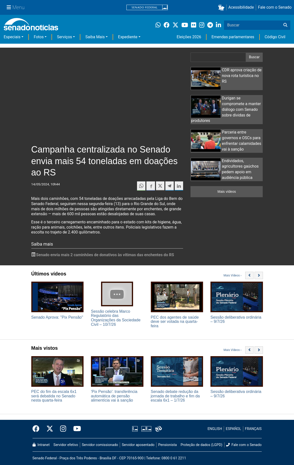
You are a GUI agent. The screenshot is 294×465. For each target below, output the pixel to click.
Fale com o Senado (275, 7)
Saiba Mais (95, 37)
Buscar (254, 57)
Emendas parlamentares (232, 37)
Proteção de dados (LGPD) (202, 445)
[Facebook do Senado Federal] (38, 429)
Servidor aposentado (138, 445)
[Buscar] (285, 25)
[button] (222, 7)
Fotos (39, 37)
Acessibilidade (241, 7)
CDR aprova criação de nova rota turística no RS (241, 76)
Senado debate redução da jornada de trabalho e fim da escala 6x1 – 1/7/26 (175, 395)
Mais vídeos (226, 192)
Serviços (64, 37)
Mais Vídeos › (232, 275)
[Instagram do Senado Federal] (63, 429)
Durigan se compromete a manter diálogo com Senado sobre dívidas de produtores (226, 109)
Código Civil (275, 37)
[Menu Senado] (15, 7)
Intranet (41, 445)
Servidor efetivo (65, 445)
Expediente (127, 37)
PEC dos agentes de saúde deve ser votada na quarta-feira (175, 321)
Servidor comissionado (100, 445)
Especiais (12, 37)
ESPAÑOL (233, 429)
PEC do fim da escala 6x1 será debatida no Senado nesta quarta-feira (54, 395)
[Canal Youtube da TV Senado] (75, 429)
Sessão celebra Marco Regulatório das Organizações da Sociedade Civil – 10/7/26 (115, 318)
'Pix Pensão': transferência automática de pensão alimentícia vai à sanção (114, 395)
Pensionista (167, 445)
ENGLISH (215, 429)
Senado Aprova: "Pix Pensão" (57, 317)
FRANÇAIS (253, 429)
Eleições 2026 (189, 37)
